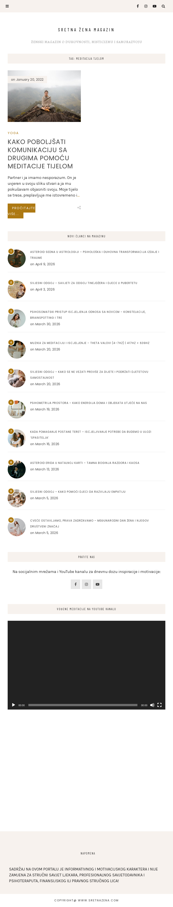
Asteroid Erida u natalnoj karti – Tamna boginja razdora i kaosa (84, 463)
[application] (86, 665)
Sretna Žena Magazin (86, 29)
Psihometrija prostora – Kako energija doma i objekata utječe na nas (88, 403)
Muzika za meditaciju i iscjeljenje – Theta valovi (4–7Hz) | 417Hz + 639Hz (90, 343)
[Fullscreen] (159, 705)
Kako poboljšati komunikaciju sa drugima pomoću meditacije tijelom (40, 154)
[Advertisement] (86, 786)
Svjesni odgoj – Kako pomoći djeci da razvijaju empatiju (78, 492)
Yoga (13, 133)
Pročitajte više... (21, 211)
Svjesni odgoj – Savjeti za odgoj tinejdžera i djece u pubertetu (83, 283)
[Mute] (152, 705)
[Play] (13, 705)
